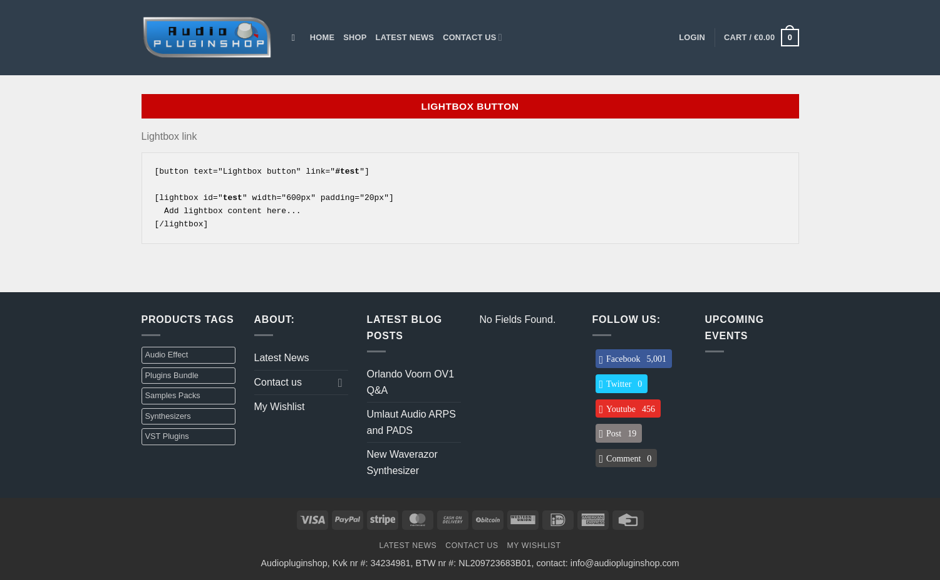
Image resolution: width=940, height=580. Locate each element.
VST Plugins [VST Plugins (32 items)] (167, 436)
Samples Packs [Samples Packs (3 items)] (172, 395)
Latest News (405, 37)
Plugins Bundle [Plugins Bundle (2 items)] (172, 375)
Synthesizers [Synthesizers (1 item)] (168, 416)
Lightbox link (169, 136)
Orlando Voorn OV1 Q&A (411, 382)
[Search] (296, 38)
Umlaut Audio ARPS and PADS (411, 422)
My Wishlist (279, 406)
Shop (354, 37)
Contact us (472, 37)
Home (322, 37)
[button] (692, 37)
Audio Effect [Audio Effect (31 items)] (167, 354)
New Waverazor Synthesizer (402, 462)
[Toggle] (340, 382)
